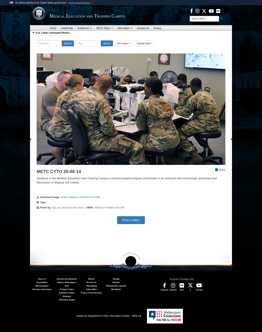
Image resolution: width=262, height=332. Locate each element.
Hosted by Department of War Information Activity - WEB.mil (109, 315)
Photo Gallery (131, 220)
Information (124, 28)
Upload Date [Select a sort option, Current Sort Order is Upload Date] (144, 43)
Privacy (157, 28)
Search (68, 43)
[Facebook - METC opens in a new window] (191, 10)
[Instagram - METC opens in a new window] (197, 10)
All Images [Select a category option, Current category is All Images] (123, 43)
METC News (104, 28)
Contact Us (143, 28)
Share (220, 169)
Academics (84, 28)
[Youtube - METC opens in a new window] (211, 10)
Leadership (67, 28)
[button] (81, 3)
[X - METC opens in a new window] (204, 10)
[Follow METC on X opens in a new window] (190, 286)
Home (53, 28)
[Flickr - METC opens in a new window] (218, 10)
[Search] (204, 19)
